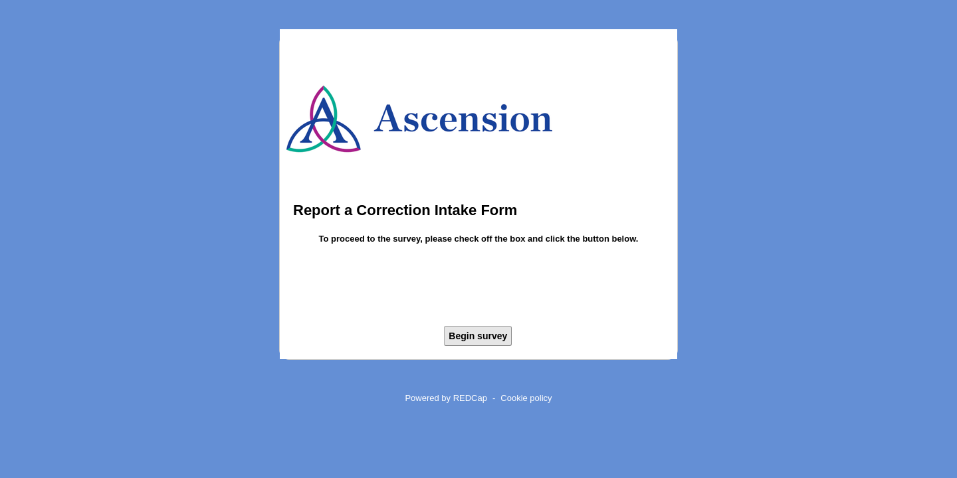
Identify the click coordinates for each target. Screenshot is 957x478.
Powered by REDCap (446, 398)
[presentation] (478, 287)
